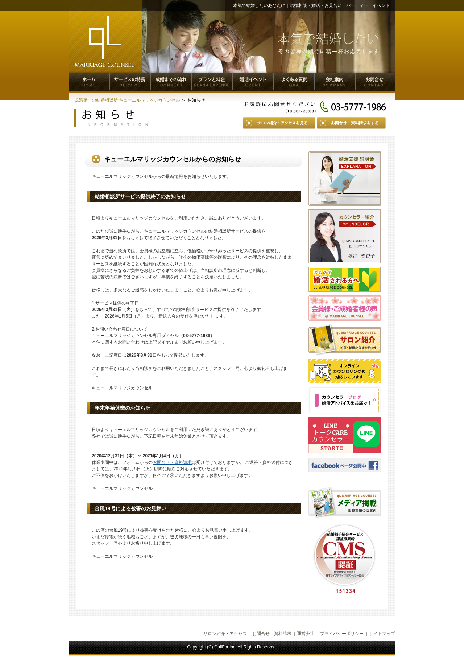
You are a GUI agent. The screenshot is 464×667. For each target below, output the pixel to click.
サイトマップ (382, 633)
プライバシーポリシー (342, 633)
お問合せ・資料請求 (172, 462)
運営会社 (305, 633)
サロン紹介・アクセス (225, 633)
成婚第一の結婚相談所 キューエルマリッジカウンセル (127, 100)
